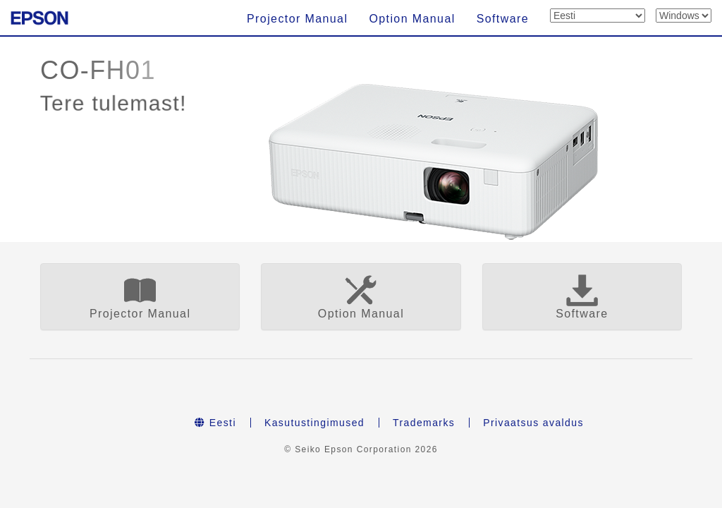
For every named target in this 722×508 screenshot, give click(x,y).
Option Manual (412, 19)
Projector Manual (297, 19)
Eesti (215, 422)
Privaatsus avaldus (533, 422)
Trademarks (424, 422)
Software (503, 19)
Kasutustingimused (314, 422)
